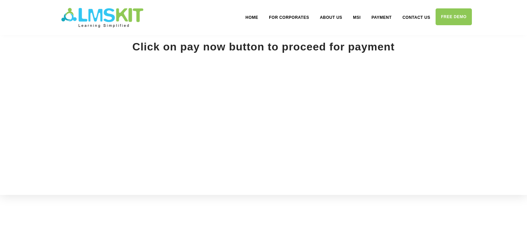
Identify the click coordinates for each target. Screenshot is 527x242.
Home (251, 17)
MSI (357, 17)
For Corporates (289, 17)
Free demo (454, 16)
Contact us (416, 17)
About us (331, 17)
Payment (381, 17)
